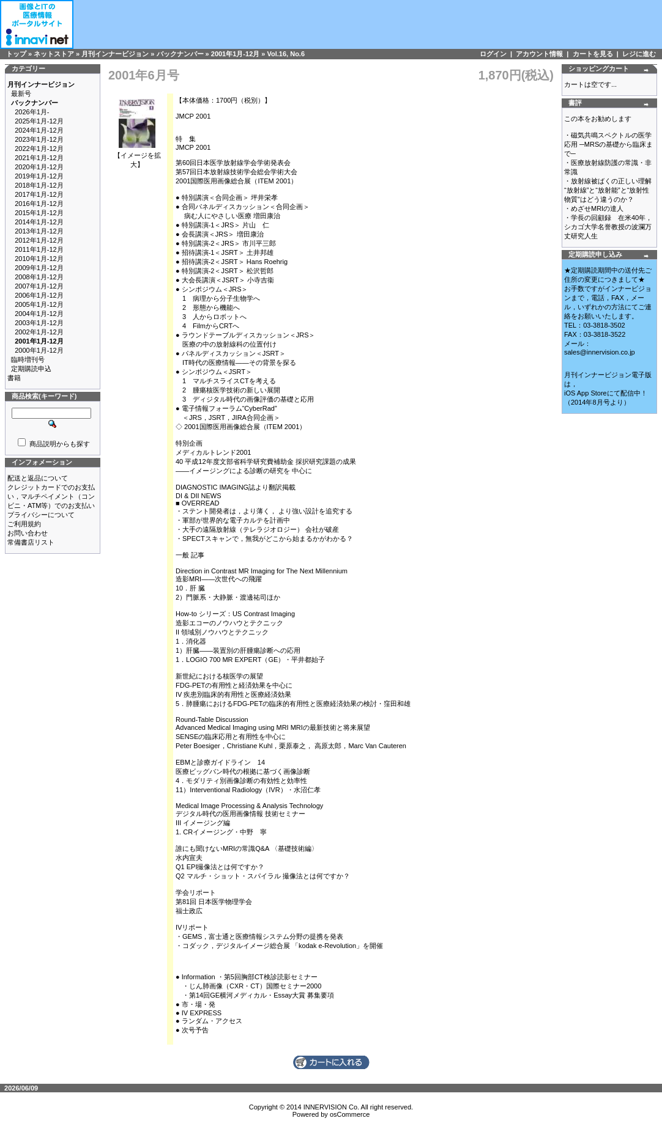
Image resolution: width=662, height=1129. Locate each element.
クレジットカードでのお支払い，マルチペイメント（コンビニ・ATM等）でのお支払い (51, 496)
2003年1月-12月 (39, 322)
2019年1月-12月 (39, 176)
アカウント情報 (539, 53)
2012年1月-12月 (39, 240)
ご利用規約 (24, 524)
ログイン (493, 53)
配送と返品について (37, 478)
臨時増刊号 (28, 359)
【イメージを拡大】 (137, 156)
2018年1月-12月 (39, 185)
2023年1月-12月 (39, 139)
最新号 (21, 93)
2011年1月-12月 (39, 249)
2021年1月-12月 (39, 157)
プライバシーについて (41, 514)
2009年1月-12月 (39, 267)
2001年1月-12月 (235, 53)
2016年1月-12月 (39, 203)
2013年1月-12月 (39, 231)
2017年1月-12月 (39, 194)
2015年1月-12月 (39, 212)
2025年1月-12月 (39, 121)
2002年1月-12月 (39, 332)
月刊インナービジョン (115, 53)
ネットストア (54, 53)
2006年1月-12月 (39, 295)
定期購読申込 (31, 368)
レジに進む (639, 53)
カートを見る (593, 53)
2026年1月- (32, 112)
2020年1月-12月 (39, 167)
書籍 (14, 377)
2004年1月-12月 (39, 313)
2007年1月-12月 (39, 286)
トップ (16, 53)
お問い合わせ (27, 533)
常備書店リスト (30, 542)
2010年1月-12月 (39, 258)
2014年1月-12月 (39, 222)
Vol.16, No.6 (286, 53)
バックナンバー (180, 53)
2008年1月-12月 (39, 277)
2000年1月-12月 (39, 350)
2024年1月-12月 (39, 130)
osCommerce (350, 1114)
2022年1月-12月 (39, 148)
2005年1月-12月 (39, 304)
